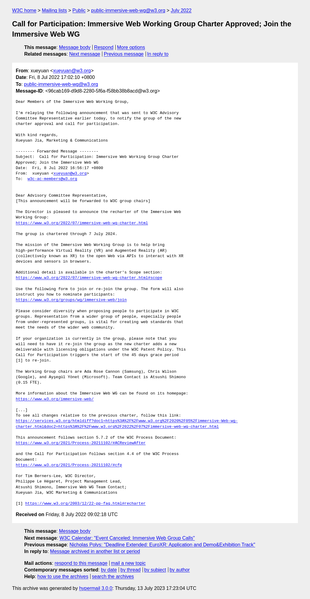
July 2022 (181, 10)
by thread (130, 569)
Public (79, 10)
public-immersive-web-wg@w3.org (128, 10)
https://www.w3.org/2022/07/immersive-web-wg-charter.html (82, 223)
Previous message (124, 54)
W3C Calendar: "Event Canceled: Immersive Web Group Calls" (127, 538)
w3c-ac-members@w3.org (52, 179)
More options (131, 47)
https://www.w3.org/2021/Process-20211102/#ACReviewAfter (81, 443)
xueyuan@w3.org (72, 70)
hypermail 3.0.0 (95, 588)
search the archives (113, 576)
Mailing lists (54, 10)
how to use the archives (63, 576)
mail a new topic (128, 563)
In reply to (157, 54)
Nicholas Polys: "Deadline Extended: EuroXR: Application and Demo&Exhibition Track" (162, 544)
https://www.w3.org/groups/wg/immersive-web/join (71, 300)
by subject (155, 569)
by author (180, 569)
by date (109, 569)
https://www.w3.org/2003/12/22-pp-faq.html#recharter (85, 503)
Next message (84, 54)
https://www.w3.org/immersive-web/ (55, 399)
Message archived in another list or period (95, 551)
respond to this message (80, 563)
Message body (75, 47)
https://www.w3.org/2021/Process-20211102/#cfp (69, 465)
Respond (104, 47)
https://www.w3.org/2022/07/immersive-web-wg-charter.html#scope (89, 278)
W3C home (24, 10)
